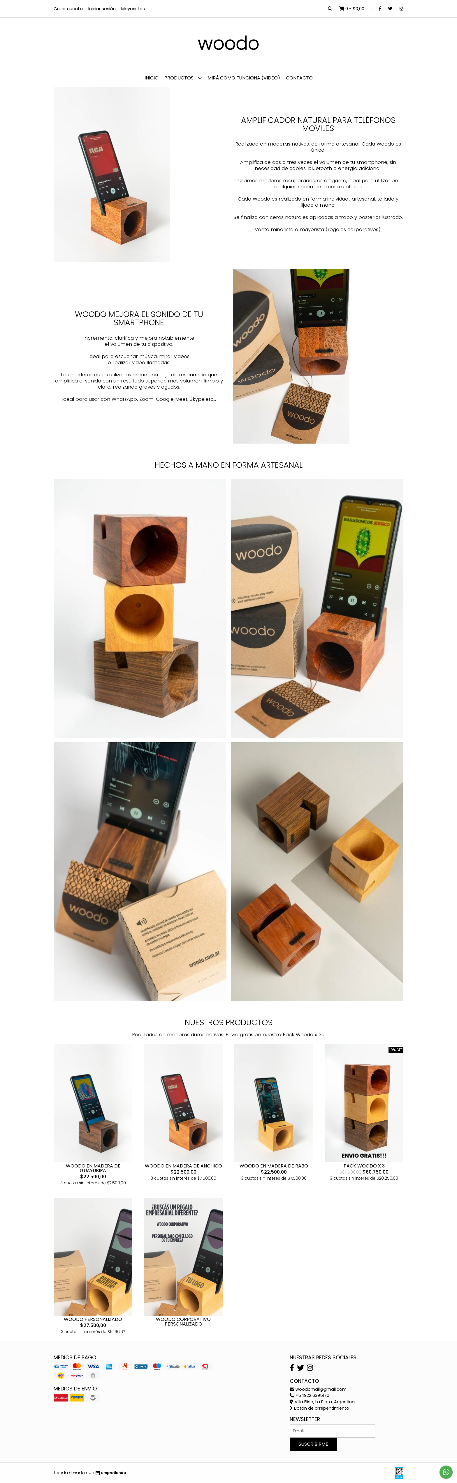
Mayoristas (133, 9)
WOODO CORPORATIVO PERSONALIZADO (183, 1321)
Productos (183, 78)
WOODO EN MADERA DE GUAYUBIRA (93, 1168)
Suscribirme (313, 1444)
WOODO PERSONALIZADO (93, 1319)
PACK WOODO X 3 (364, 1166)
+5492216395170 (309, 1395)
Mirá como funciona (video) (244, 78)
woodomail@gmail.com (318, 1389)
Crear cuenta (68, 9)
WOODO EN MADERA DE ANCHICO (183, 1166)
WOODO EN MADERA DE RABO (274, 1166)
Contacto (299, 78)
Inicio (152, 78)
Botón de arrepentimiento (319, 1408)
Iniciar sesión (102, 9)
